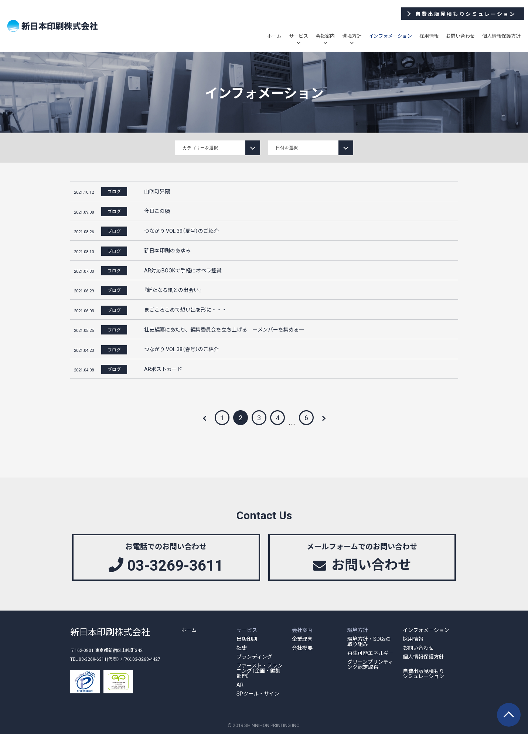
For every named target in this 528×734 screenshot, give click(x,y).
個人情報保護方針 (501, 35)
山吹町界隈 (157, 191)
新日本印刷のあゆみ (167, 250)
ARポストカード (163, 369)
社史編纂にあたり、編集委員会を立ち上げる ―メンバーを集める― (224, 329)
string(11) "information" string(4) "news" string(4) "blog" (217, 147)
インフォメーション (390, 35)
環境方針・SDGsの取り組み (369, 641)
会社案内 (325, 35)
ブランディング (254, 656)
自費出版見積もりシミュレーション (423, 673)
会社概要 (302, 647)
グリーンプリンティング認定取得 (370, 664)
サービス (298, 35)
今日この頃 (157, 210)
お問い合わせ (460, 35)
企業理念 (302, 638)
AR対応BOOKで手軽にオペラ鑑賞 (183, 270)
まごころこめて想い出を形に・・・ (185, 309)
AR (239, 684)
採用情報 (429, 35)
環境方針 (351, 35)
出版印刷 (246, 638)
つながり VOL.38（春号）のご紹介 (181, 349)
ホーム (274, 35)
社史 (241, 647)
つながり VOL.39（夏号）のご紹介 (181, 230)
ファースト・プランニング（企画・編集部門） (259, 670)
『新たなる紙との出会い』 (173, 289)
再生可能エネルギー (370, 652)
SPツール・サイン (257, 693)
